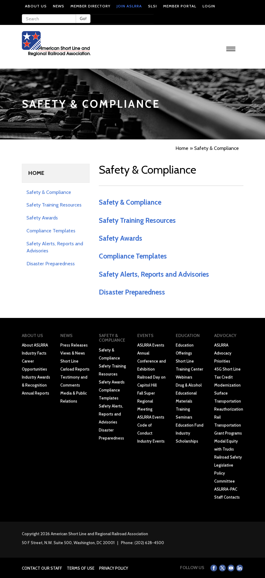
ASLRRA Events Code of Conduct (150, 425)
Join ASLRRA (129, 6)
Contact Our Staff (42, 568)
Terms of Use (80, 568)
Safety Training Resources (54, 205)
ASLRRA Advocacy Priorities (222, 353)
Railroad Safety (228, 457)
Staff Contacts (227, 497)
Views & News (72, 353)
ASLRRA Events (150, 345)
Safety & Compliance (48, 192)
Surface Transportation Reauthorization (228, 401)
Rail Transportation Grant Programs (228, 425)
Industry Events (151, 441)
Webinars (184, 377)
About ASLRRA (35, 345)
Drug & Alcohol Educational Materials (189, 393)
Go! (83, 18)
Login (209, 6)
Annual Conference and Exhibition (151, 361)
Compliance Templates (50, 231)
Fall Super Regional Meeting (146, 401)
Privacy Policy (113, 568)
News (58, 6)
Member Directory (90, 6)
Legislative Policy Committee (224, 473)
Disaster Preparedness (50, 264)
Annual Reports (35, 393)
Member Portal (179, 6)
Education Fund (189, 425)
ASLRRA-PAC (225, 489)
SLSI (152, 6)
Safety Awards (42, 218)
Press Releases (74, 345)
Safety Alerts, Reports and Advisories (154, 274)
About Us (36, 6)
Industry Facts (34, 353)
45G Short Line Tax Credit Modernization (227, 377)
